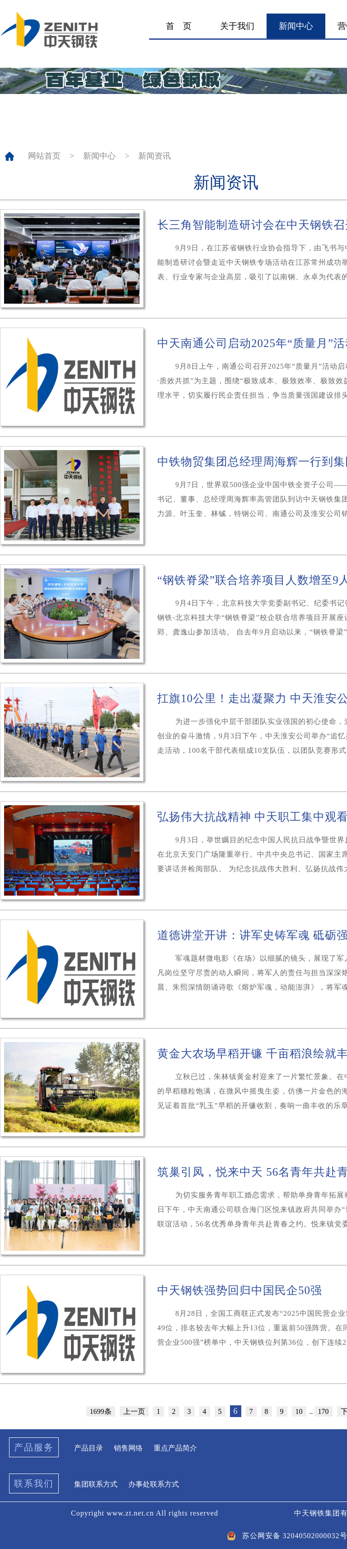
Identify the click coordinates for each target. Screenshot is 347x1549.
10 (299, 1411)
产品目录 (88, 1448)
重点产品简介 (175, 1448)
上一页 (134, 1411)
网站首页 (44, 155)
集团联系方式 (95, 1484)
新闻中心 (99, 155)
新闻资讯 (154, 155)
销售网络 (128, 1448)
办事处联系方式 (153, 1484)
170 (323, 1411)
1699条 (101, 1411)
